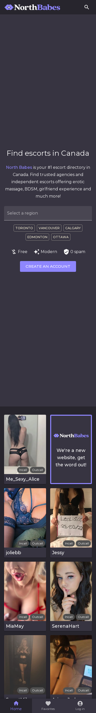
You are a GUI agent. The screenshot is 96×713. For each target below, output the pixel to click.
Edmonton (37, 237)
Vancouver (49, 228)
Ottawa (61, 237)
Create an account (48, 266)
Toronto (24, 228)
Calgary (73, 228)
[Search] (87, 7)
